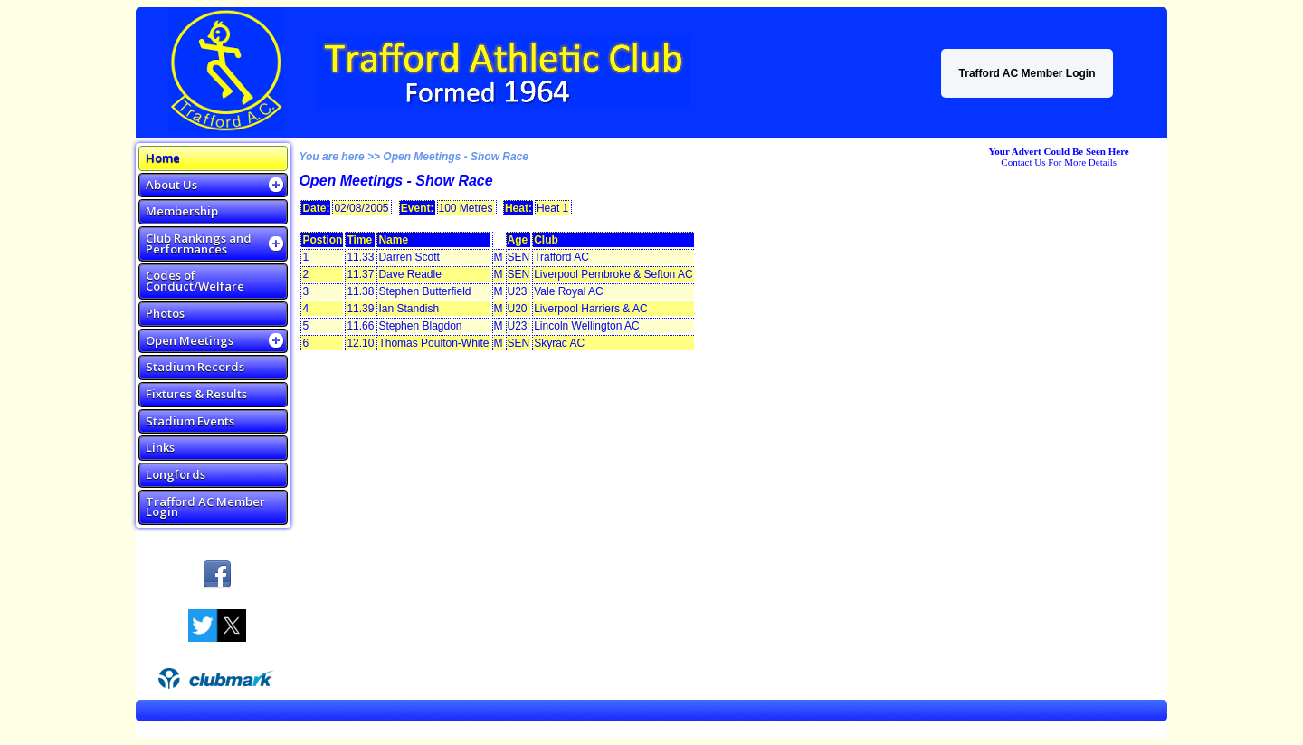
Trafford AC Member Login (1027, 73)
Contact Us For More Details (1059, 162)
